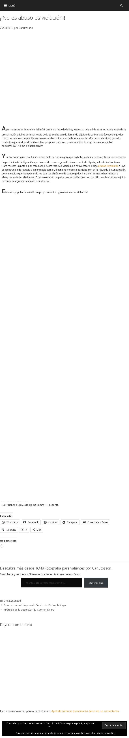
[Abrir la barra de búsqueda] (121, 5)
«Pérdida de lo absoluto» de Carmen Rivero (29, 609)
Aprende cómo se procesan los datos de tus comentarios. (85, 711)
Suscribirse (96, 583)
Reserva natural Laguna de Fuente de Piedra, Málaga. (35, 605)
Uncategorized (12, 600)
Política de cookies (105, 733)
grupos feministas (108, 166)
